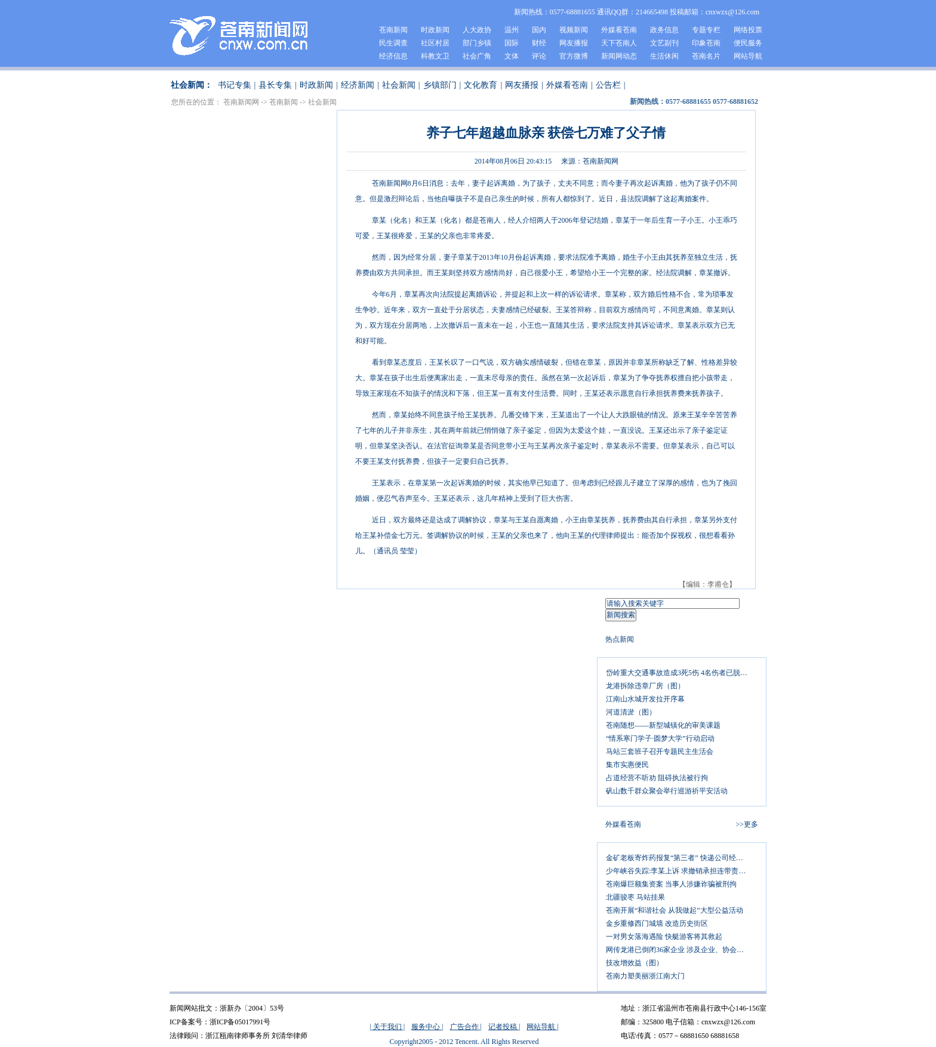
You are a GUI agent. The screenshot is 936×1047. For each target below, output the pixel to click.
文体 (511, 56)
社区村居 (435, 43)
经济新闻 (357, 85)
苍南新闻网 (241, 102)
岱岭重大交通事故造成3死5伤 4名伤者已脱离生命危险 (682, 673)
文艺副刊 (664, 43)
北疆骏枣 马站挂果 (635, 897)
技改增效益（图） (634, 963)
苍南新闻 (393, 30)
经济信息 (393, 56)
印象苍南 (706, 43)
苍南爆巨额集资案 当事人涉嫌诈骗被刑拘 (671, 884)
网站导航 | (542, 1027)
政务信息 (664, 30)
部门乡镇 (477, 43)
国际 (511, 43)
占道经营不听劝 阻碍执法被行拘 (657, 778)
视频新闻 (573, 30)
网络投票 (748, 30)
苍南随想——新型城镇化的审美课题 (663, 725)
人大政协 (477, 30)
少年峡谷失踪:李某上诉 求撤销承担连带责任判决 (682, 871)
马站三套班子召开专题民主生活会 (659, 751)
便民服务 (748, 43)
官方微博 (573, 56)
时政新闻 (435, 30)
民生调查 (393, 43)
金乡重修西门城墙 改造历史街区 (657, 923)
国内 (539, 30)
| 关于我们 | (387, 1027)
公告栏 (608, 85)
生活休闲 (664, 56)
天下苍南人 (619, 43)
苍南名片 (706, 56)
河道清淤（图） (631, 712)
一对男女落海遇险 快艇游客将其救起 (664, 936)
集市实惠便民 (627, 764)
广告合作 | (466, 1027)
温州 (511, 30)
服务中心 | (427, 1027)
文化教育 (480, 85)
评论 (539, 56)
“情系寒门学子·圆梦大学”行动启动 (660, 738)
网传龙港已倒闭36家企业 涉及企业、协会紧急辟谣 (682, 950)
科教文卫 (435, 56)
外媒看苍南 (619, 30)
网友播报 (573, 43)
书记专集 (234, 85)
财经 (539, 43)
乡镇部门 (440, 85)
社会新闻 (398, 85)
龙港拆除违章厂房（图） (645, 686)
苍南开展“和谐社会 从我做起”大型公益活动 (674, 910)
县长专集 (275, 85)
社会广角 (477, 56)
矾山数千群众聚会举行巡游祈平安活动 (667, 791)
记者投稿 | (504, 1027)
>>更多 (746, 824)
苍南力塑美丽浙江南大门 (645, 976)
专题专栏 (706, 30)
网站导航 (748, 56)
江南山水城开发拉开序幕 (645, 699)
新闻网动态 (619, 56)
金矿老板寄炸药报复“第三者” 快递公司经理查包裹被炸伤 (682, 858)
